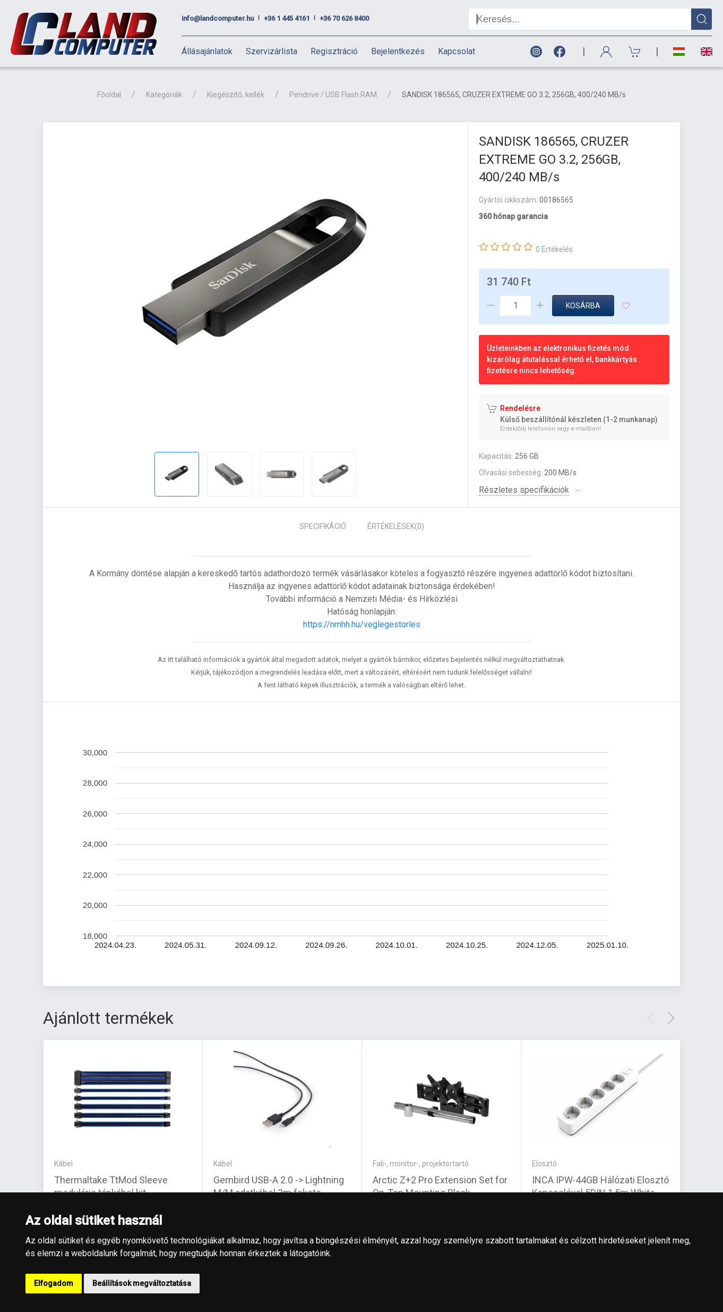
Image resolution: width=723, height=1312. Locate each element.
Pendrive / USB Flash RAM (333, 94)
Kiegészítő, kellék (235, 94)
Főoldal (109, 94)
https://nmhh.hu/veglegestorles (361, 624)
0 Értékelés (554, 249)
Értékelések (395, 526)
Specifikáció (322, 526)
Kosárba (583, 305)
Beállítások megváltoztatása (141, 1283)
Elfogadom (53, 1283)
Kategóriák (164, 94)
